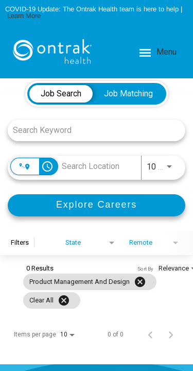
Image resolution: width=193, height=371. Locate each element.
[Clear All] (64, 300)
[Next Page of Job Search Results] (171, 334)
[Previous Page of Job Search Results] (150, 334)
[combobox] (91, 130)
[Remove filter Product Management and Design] (140, 282)
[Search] (96, 205)
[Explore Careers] (96, 205)
